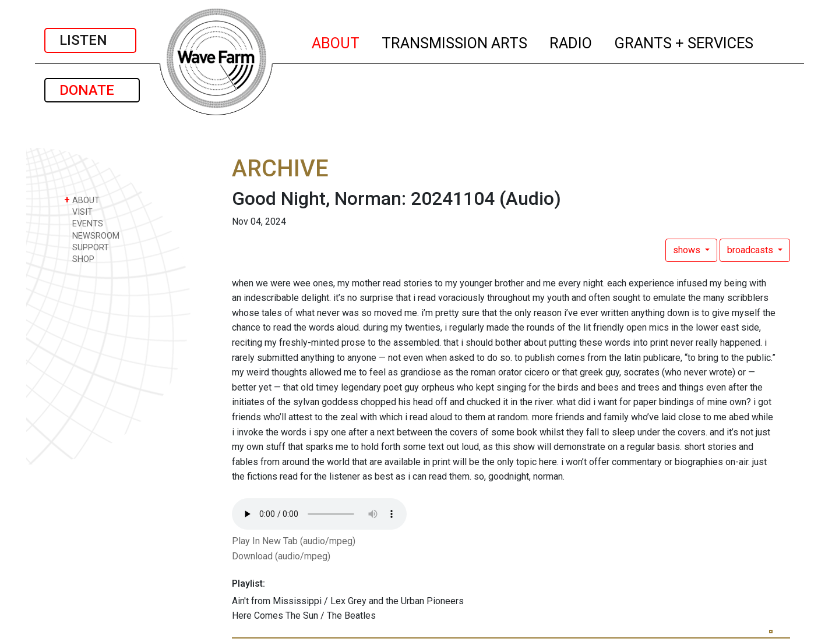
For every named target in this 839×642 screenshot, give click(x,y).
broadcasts (751, 250)
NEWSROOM (91, 235)
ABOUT (336, 41)
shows (688, 250)
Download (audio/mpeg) (281, 556)
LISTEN (90, 40)
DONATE (92, 90)
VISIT (78, 211)
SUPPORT (86, 247)
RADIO (571, 41)
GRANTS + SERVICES (684, 41)
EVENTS (83, 223)
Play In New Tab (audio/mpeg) (293, 541)
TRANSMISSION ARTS (455, 41)
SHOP (79, 258)
